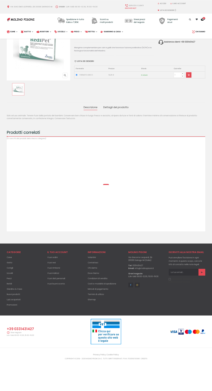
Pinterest (97, 68)
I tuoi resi (51, 292)
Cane (9, 287)
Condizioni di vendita (97, 308)
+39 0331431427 (20, 358)
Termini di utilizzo (96, 324)
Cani (88, 63)
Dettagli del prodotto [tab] (116, 137)
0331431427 (130, 8)
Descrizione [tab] (90, 137)
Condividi (88, 68)
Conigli (10, 297)
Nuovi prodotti (13, 324)
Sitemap (92, 329)
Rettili (9, 313)
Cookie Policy (112, 384)
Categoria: (79, 63)
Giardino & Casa (14, 319)
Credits (144, 388)
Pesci (9, 308)
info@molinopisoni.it (144, 298)
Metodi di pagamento (98, 319)
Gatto (9, 292)
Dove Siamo (93, 303)
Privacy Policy (99, 384)
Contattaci (93, 292)
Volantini (92, 287)
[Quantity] (177, 106)
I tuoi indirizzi (53, 303)
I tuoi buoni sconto (56, 313)
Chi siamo (92, 297)
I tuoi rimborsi (53, 297)
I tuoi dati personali (56, 308)
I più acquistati (14, 329)
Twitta (92, 68)
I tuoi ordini (52, 287)
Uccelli (10, 303)
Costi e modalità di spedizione (102, 313)
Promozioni (12, 334)
